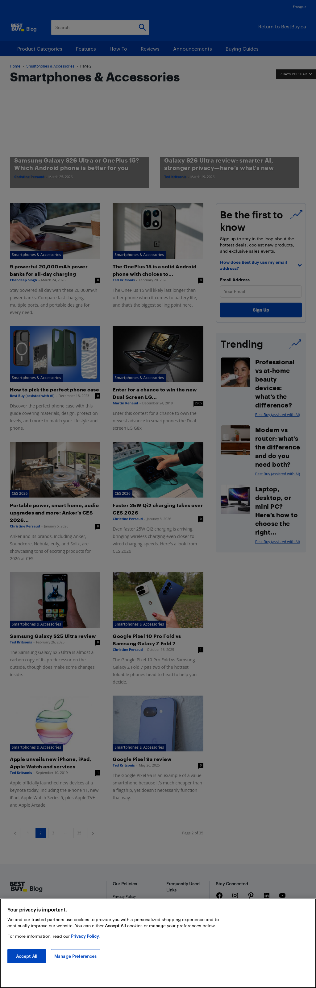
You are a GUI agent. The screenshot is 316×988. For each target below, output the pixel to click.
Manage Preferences (75, 956)
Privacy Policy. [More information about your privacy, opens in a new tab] (85, 936)
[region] (158, 943)
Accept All (26, 956)
